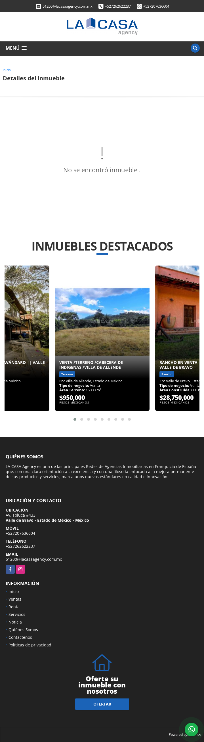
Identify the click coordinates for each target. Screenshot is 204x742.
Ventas (15, 599)
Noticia (15, 622)
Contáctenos (20, 637)
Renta (14, 606)
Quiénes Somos (23, 629)
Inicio (7, 70)
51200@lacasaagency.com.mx (67, 6)
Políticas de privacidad (30, 645)
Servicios (17, 614)
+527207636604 (156, 6)
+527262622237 (118, 6)
